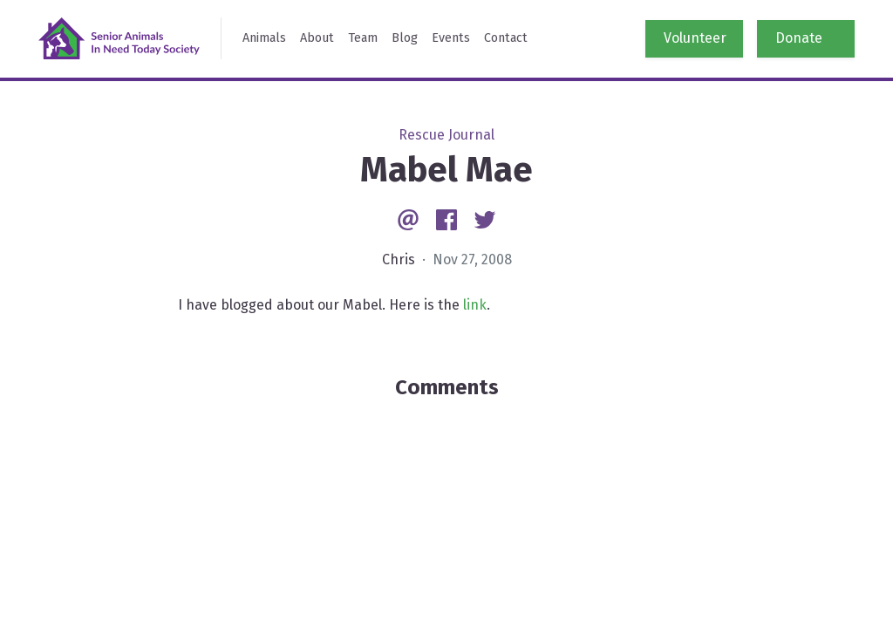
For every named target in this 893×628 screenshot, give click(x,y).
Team (363, 38)
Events (451, 38)
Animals (264, 38)
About (317, 38)
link (475, 305)
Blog (405, 38)
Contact (506, 38)
